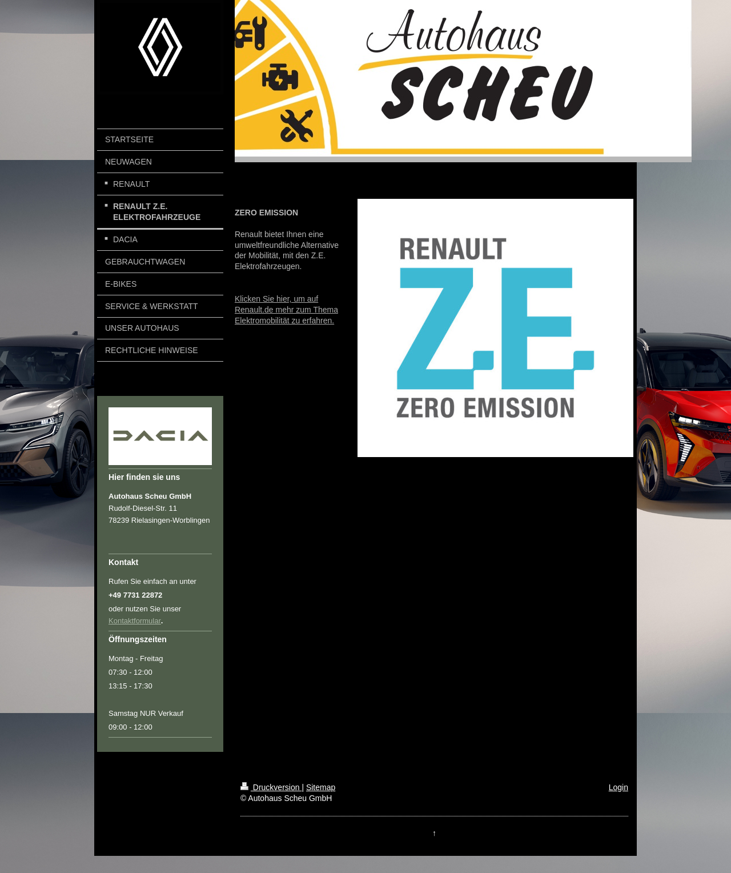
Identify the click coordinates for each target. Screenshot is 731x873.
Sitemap (320, 787)
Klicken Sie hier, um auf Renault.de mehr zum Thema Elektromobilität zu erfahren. (286, 309)
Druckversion (271, 787)
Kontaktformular (135, 620)
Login (618, 787)
